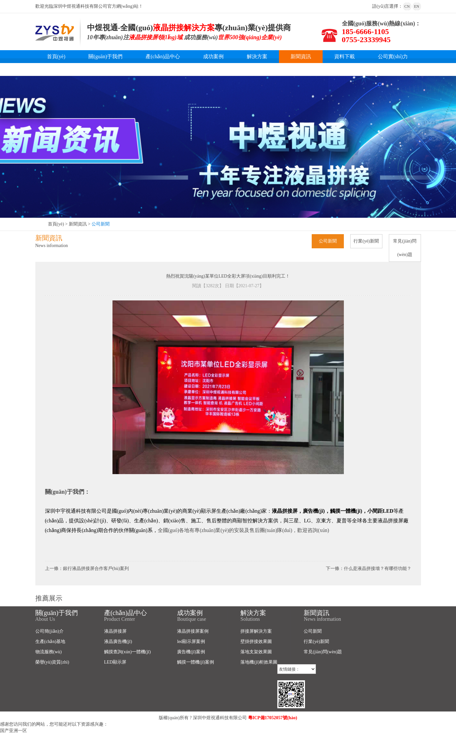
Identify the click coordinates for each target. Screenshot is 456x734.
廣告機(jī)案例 (191, 651)
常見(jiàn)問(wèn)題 (404, 248)
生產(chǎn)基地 (50, 641)
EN (416, 6)
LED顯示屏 (115, 662)
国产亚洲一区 (13, 730)
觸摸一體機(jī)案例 (195, 662)
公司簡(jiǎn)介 (49, 631)
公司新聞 (101, 224)
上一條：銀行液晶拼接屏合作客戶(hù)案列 (87, 568)
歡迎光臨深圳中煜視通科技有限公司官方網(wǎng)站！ (89, 6)
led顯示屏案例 (191, 641)
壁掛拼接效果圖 (256, 641)
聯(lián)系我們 (63, 69)
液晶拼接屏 (115, 631)
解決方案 (257, 56)
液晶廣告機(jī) (118, 641)
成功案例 (213, 56)
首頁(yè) (56, 56)
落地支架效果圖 (256, 651)
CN (407, 6)
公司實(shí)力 (393, 56)
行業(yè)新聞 (366, 241)
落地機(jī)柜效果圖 (258, 662)
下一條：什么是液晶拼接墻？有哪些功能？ (368, 568)
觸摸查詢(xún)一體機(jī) (127, 651)
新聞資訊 (301, 56)
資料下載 (344, 56)
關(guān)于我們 (105, 56)
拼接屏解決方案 (256, 631)
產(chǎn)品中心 (163, 56)
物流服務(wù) (48, 651)
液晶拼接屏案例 (193, 631)
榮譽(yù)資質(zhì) (52, 662)
